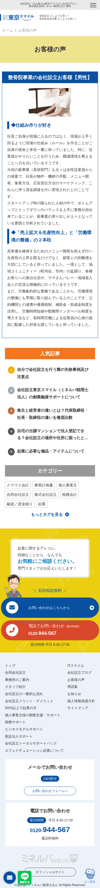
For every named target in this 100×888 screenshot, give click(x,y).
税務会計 (69, 494)
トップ (10, 666)
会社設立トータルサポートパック (31, 743)
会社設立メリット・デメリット (29, 701)
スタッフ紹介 (15, 687)
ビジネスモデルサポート (24, 729)
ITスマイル (75, 666)
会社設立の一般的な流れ (24, 694)
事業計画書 (43, 485)
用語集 (72, 687)
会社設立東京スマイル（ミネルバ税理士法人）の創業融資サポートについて (52, 393)
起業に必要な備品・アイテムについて (50, 451)
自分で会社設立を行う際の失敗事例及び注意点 (52, 373)
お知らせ (74, 694)
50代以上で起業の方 (21, 708)
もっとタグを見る (47, 514)
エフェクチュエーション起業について (34, 750)
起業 (42, 504)
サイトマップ (77, 708)
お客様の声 (76, 680)
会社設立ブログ (79, 672)
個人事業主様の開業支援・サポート (32, 715)
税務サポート (15, 722)
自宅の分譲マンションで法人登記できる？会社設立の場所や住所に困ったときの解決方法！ (52, 435)
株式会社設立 (45, 494)
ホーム (7, 30)
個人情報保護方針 (81, 701)
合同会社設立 (18, 494)
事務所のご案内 (17, 680)
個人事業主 (67, 485)
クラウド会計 (18, 485)
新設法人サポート (19, 736)
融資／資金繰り (20, 504)
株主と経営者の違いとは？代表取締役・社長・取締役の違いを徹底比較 (52, 414)
